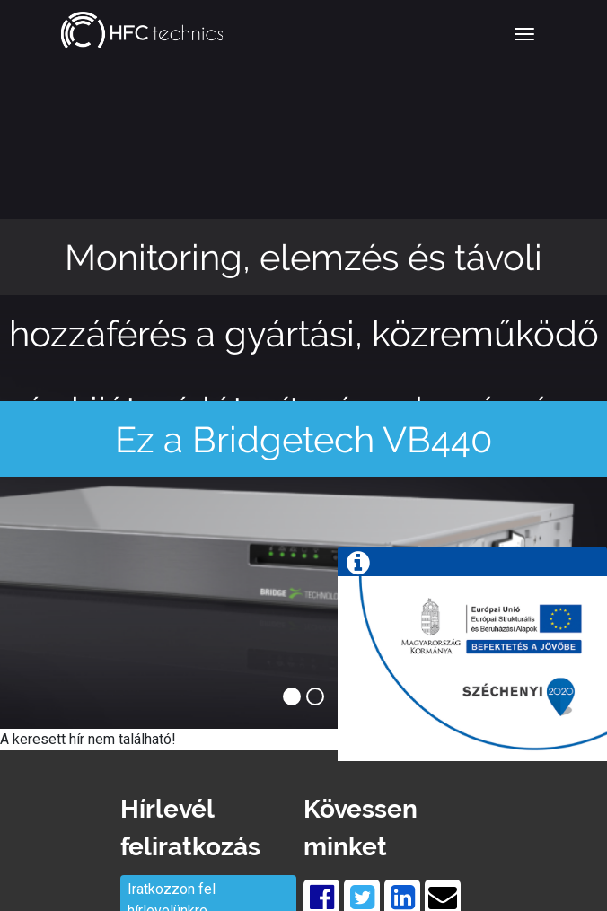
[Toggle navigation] (524, 34)
